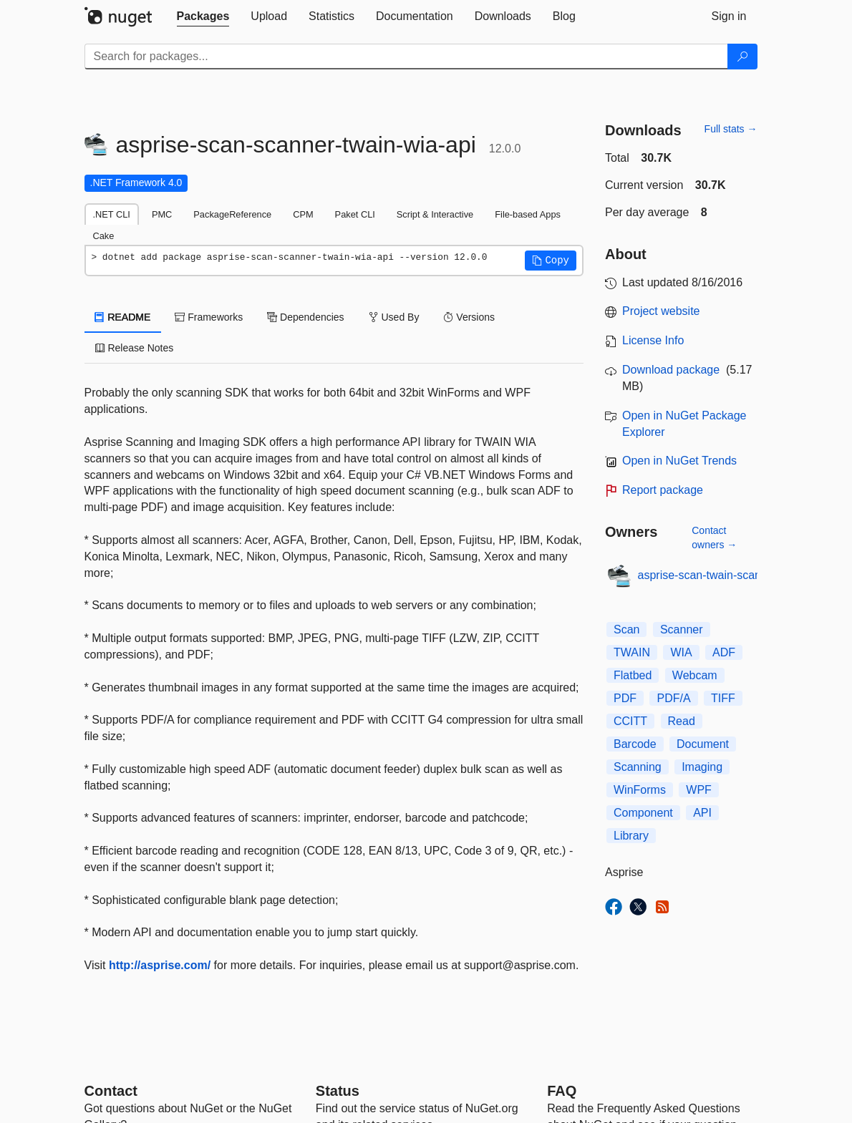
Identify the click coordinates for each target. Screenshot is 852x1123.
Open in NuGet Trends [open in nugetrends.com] (679, 460)
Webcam (694, 675)
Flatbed (633, 675)
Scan (626, 629)
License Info (653, 340)
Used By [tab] (394, 317)
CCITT (630, 721)
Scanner (681, 629)
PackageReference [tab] (232, 214)
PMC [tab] (162, 214)
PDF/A (673, 698)
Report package (662, 490)
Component (643, 813)
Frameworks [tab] (209, 317)
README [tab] (123, 317)
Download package (671, 370)
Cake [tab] (104, 235)
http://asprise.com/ (159, 965)
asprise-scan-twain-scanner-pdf (718, 575)
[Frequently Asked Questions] (561, 1091)
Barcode (635, 744)
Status (337, 1091)
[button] (550, 261)
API (702, 813)
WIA (681, 652)
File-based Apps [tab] (528, 214)
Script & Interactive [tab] (435, 214)
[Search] (742, 56)
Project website (661, 311)
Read (681, 721)
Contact (110, 1091)
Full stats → (731, 129)
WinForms (640, 790)
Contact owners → (714, 537)
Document (703, 744)
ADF (723, 652)
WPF (699, 790)
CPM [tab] (303, 214)
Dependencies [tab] (305, 317)
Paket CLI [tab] (355, 214)
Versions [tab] (469, 317)
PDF (625, 698)
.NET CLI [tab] (111, 214)
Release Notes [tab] (134, 348)
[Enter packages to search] (406, 56)
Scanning (638, 767)
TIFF (723, 698)
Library (631, 836)
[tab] (203, 16)
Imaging (702, 767)
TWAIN (632, 652)
